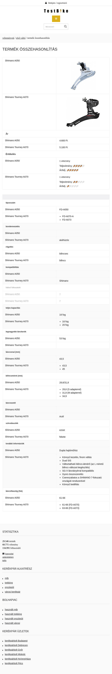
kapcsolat (7, 554)
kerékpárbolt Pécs (12, 663)
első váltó (20, 38)
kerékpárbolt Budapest (14, 640)
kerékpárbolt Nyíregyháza (16, 659)
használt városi (11, 623)
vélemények (8, 38)
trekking (7, 582)
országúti (8, 587)
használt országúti (12, 618)
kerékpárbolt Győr (12, 649)
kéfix (4, 560)
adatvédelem (8, 557)
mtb (5, 578)
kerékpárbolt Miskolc (14, 654)
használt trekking (12, 614)
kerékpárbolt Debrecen (15, 645)
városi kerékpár (11, 591)
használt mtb (10, 609)
